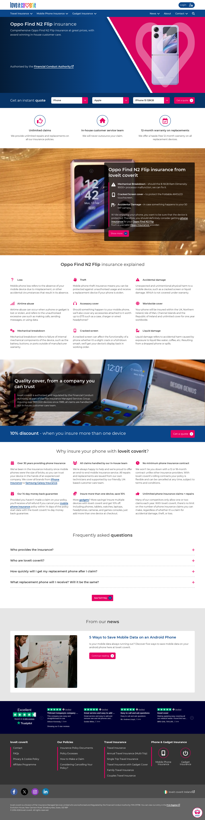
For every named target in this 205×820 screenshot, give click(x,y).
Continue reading (100, 656)
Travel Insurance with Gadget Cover (127, 764)
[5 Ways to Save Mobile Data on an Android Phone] (46, 687)
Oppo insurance (140, 225)
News (153, 13)
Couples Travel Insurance (121, 775)
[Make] (110, 100)
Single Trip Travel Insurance (122, 759)
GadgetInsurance (185, 757)
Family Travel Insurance (120, 770)
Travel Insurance (19, 13)
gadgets (84, 499)
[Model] (151, 100)
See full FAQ (100, 598)
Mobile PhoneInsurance (163, 757)
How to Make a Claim (72, 759)
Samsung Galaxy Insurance (41, 483)
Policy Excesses (69, 753)
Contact (179, 13)
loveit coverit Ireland (179, 792)
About (167, 13)
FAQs (16, 753)
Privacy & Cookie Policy (26, 759)
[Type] (69, 100)
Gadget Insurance (82, 13)
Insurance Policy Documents (76, 748)
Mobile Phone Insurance (51, 13)
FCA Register (173, 805)
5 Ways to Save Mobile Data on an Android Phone (132, 637)
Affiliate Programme (24, 764)
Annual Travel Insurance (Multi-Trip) (127, 753)
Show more (116, 233)
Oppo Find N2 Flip (143, 221)
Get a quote (182, 100)
